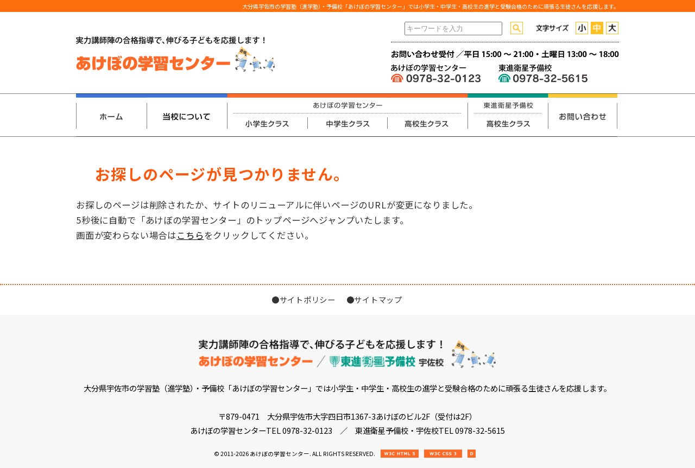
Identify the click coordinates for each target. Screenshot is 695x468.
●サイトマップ (374, 299)
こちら (190, 235)
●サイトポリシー (303, 299)
